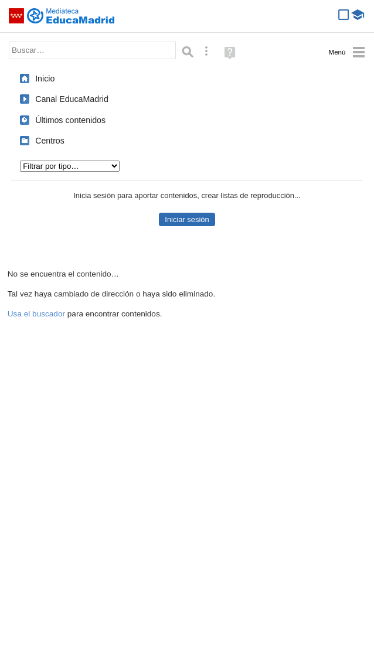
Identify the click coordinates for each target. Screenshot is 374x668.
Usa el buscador (36, 313)
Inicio (45, 78)
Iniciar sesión (187, 219)
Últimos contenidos (70, 120)
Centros (49, 140)
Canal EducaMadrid (71, 99)
